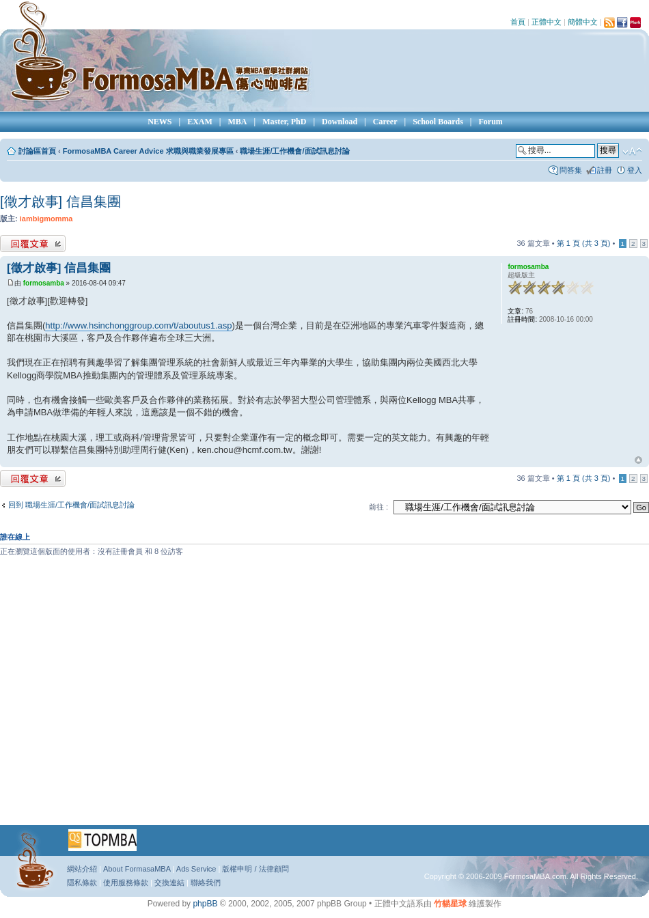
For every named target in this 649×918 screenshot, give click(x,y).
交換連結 (169, 882)
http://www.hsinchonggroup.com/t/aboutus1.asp (138, 325)
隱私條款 (82, 882)
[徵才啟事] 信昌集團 (60, 201)
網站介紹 (82, 869)
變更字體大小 (632, 151)
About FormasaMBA (136, 869)
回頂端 (638, 460)
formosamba (43, 283)
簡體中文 (583, 22)
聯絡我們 (206, 882)
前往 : (378, 507)
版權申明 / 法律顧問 (255, 869)
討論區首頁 (37, 151)
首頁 (517, 22)
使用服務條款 (125, 882)
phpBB (205, 903)
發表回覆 (33, 243)
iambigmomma (46, 218)
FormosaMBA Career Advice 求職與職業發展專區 (148, 151)
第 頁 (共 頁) (584, 243)
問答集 (571, 170)
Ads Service (196, 869)
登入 (634, 170)
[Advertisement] (128, 696)
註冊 (604, 170)
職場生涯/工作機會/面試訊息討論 (294, 151)
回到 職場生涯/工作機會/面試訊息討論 (71, 505)
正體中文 (546, 22)
